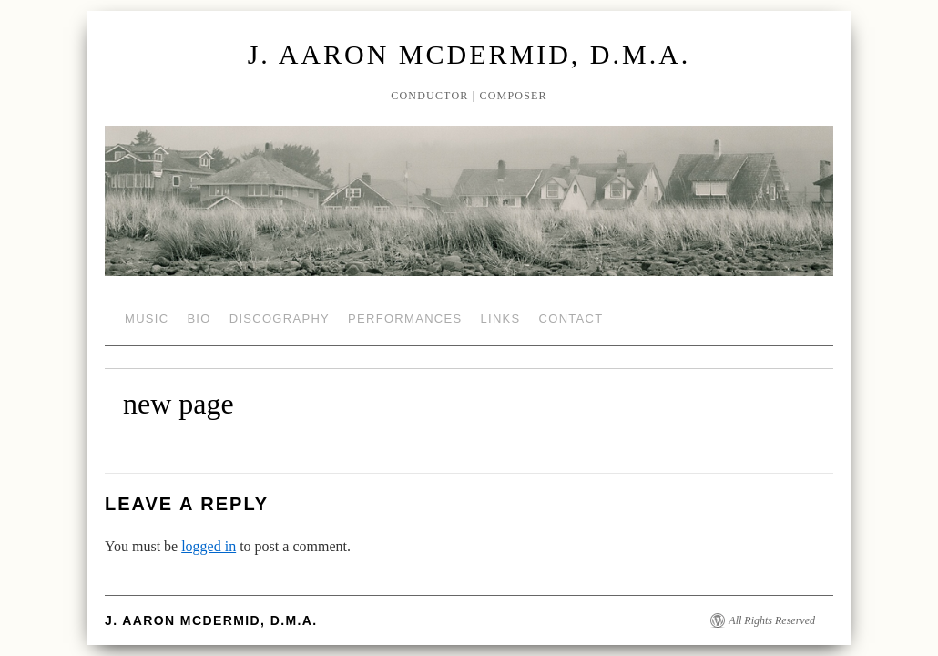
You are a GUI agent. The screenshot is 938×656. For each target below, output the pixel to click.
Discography (279, 318)
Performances (405, 318)
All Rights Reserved (772, 620)
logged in (208, 546)
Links (500, 318)
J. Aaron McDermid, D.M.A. (469, 54)
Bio (198, 318)
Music (146, 318)
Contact (571, 318)
